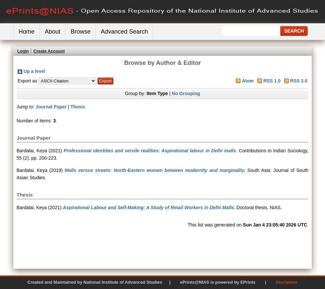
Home (26, 31)
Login (23, 51)
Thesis (77, 106)
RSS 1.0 (272, 80)
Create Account (49, 51)
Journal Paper (51, 106)
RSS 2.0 (298, 80)
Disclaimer (287, 282)
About (52, 31)
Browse (81, 31)
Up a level (34, 71)
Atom (248, 80)
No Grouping (186, 93)
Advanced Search (124, 31)
